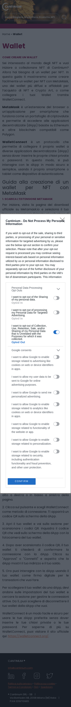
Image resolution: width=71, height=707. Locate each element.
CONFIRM (22, 481)
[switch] (56, 298)
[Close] (63, 221)
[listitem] (35, 289)
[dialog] (35, 353)
